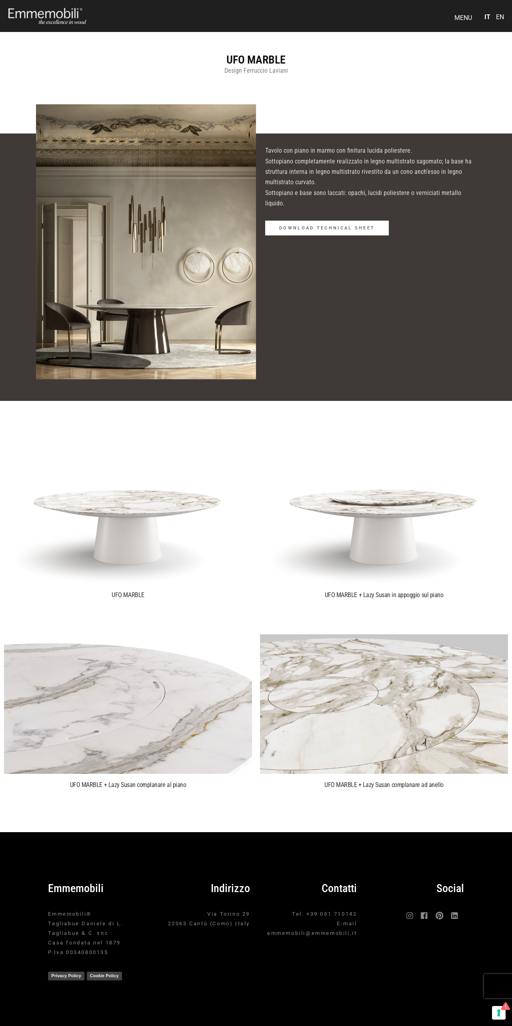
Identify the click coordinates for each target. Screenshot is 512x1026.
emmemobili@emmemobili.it (312, 933)
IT (487, 17)
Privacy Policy (66, 975)
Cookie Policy (104, 975)
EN (500, 17)
